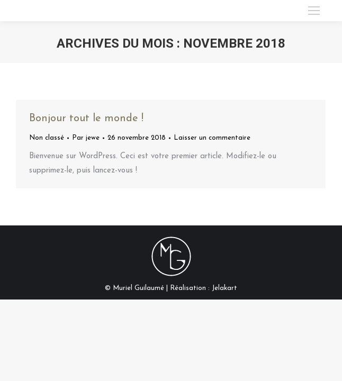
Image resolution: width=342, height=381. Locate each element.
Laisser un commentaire (212, 137)
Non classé (46, 137)
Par (86, 137)
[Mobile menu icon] (314, 10)
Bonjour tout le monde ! (86, 118)
